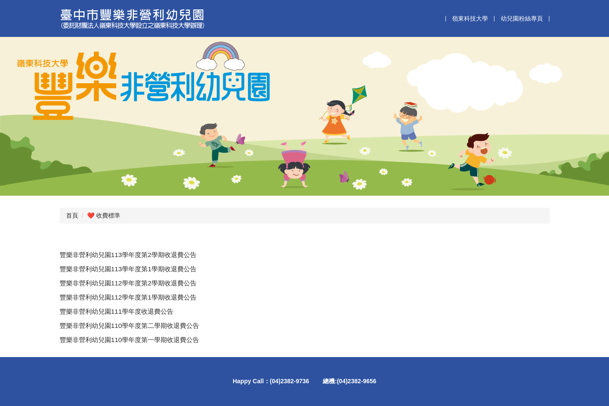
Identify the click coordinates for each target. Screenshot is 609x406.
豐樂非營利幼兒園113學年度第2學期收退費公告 (128, 254)
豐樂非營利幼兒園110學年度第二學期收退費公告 (130, 325)
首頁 (72, 215)
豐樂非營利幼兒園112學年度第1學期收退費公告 (128, 297)
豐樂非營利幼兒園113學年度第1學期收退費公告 (128, 269)
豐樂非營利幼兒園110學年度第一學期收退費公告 (130, 339)
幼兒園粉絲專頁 (522, 18)
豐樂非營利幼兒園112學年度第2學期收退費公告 (128, 283)
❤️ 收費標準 (103, 215)
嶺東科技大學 (470, 18)
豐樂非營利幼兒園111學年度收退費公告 (117, 311)
